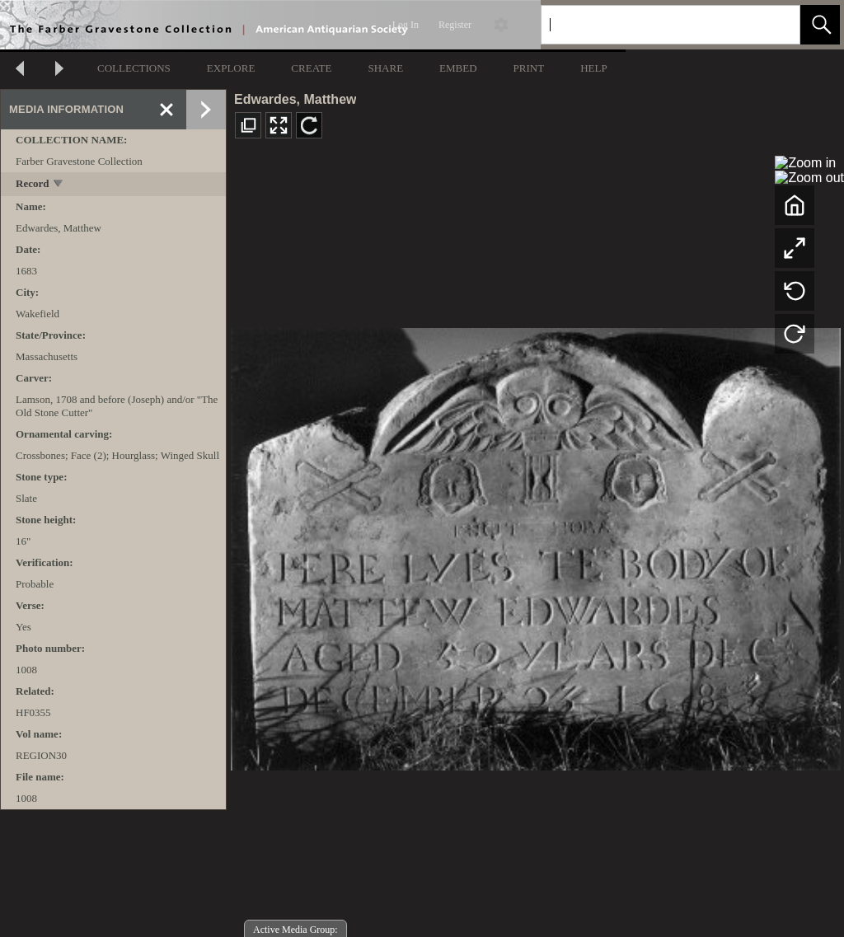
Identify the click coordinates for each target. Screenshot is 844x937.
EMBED (458, 68)
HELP (593, 68)
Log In (405, 24)
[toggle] (59, 185)
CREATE (311, 68)
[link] (774, 24)
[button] (820, 25)
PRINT (529, 68)
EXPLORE (231, 68)
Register (454, 24)
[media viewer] (535, 544)
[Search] (651, 24)
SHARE (385, 68)
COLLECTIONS (134, 68)
